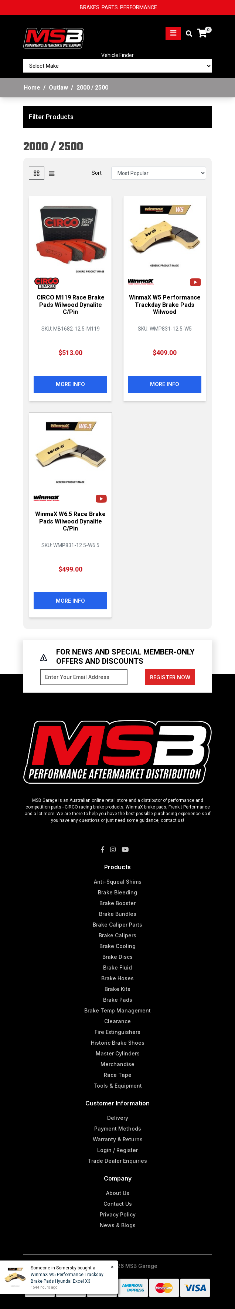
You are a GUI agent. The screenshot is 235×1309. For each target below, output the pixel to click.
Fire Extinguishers (117, 1032)
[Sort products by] (158, 173)
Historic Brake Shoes (117, 1043)
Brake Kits (117, 989)
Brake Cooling (117, 946)
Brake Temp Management (117, 1010)
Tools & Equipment (117, 1085)
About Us (117, 1193)
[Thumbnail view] (36, 173)
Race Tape (118, 1075)
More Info (70, 384)
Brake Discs (117, 957)
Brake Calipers (117, 935)
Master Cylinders (118, 1053)
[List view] (51, 173)
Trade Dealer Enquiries (117, 1161)
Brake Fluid (117, 967)
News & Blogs (118, 1225)
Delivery (117, 1118)
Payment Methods (117, 1128)
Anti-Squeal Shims (118, 881)
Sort (97, 173)
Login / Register (117, 1150)
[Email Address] (83, 677)
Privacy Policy (118, 1214)
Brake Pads (117, 1000)
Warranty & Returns (118, 1139)
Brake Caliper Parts (117, 924)
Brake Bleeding (117, 892)
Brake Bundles (117, 914)
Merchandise (117, 1064)
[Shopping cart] (202, 33)
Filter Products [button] (51, 117)
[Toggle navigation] (173, 33)
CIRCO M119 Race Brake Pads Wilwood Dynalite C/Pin (71, 304)
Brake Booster (117, 903)
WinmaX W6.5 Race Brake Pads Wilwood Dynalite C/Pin (70, 521)
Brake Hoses (117, 978)
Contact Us (117, 1204)
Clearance (117, 1021)
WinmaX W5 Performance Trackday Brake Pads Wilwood (165, 304)
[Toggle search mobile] (187, 34)
